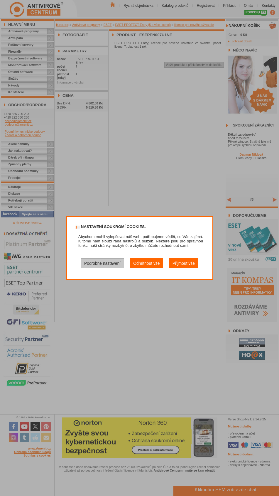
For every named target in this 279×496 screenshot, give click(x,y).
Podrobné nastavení (102, 263)
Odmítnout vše (146, 263)
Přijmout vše (184, 263)
